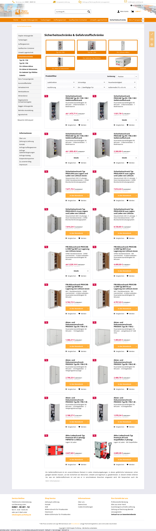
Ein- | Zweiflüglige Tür (86, 87)
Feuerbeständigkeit (115, 82)
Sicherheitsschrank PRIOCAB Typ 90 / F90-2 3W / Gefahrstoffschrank (125, 136)
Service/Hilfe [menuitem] (136, 5)
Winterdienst (22, 96)
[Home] (16, 20)
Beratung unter (23, 2)
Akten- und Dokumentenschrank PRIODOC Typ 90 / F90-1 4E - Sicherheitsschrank (125, 400)
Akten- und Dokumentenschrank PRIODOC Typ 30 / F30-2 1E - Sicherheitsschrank (77, 324)
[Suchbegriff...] (73, 12)
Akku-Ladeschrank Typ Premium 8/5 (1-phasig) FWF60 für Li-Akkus (75, 437)
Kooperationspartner (26, 159)
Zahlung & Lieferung (26, 141)
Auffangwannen (23, 44)
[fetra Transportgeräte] (137, 20)
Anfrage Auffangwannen (27, 147)
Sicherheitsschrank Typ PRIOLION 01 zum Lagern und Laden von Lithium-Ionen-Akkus (124, 173)
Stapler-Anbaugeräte (25, 36)
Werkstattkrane (23, 92)
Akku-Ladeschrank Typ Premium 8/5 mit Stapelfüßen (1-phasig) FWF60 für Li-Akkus (123, 437)
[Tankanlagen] (45, 20)
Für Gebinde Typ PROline (28, 72)
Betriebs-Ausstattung (25, 110)
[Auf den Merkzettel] (82, 125)
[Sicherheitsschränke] (117, 20)
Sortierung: (111, 76)
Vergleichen (71, 125)
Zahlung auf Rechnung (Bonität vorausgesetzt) (93, 1)
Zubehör (22, 75)
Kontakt (22, 144)
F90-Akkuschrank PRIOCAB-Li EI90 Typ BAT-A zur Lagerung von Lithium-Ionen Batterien (126, 249)
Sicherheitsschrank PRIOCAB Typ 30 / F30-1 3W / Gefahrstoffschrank (77, 98)
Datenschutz (82, 504)
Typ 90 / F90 (23, 63)
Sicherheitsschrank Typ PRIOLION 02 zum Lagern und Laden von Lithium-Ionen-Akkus (124, 211)
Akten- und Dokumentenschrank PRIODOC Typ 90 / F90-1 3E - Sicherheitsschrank (77, 400)
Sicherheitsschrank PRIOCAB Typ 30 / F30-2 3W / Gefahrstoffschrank (77, 136)
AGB (46, 507)
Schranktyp (82, 82)
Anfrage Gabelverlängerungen (27, 151)
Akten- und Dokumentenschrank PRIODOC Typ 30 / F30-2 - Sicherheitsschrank (124, 324)
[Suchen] (89, 12)
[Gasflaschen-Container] (78, 20)
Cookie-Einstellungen (85, 507)
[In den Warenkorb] (78, 195)
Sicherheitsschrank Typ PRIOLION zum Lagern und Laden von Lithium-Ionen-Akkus (77, 173)
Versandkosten (75, 524)
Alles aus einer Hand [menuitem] (118, 504)
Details (81, 119)
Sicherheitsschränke (25, 57)
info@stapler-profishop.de (135, 2)
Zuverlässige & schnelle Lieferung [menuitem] (123, 507)
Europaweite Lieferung (61, 2)
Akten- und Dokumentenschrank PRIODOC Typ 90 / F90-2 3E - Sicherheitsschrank (77, 362)
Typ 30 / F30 (23, 60)
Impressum (23, 165)
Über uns (22, 138)
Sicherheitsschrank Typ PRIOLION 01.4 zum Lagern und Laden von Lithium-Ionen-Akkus (77, 211)
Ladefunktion (52, 82)
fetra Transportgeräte (26, 79)
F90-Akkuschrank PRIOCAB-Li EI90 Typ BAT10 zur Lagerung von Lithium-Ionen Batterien (126, 287)
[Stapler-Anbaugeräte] (29, 20)
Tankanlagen (22, 40)
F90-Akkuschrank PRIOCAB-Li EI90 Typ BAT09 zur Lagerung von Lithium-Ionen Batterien (78, 287)
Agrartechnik (22, 115)
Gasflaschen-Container (26, 48)
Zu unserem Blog (25, 162)
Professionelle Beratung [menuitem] (119, 502)
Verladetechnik (23, 87)
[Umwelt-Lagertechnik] (98, 20)
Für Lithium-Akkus (26, 66)
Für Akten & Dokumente (28, 69)
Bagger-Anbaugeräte (25, 106)
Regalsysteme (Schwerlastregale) (24, 101)
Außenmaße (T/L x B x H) (117, 87)
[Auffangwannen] (60, 20)
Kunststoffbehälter (24, 83)
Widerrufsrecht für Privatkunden (56, 509)
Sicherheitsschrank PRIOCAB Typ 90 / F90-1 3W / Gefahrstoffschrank (125, 98)
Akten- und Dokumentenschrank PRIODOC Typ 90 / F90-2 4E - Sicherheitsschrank (125, 362)
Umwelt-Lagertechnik (25, 52)
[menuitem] (73, 12)
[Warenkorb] (136, 12)
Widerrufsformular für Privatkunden (57, 514)
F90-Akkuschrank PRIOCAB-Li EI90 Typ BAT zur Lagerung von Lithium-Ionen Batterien (77, 249)
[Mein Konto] (123, 12)
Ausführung (51, 87)
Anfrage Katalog (25, 155)
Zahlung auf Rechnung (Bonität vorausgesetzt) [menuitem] (122, 510)
